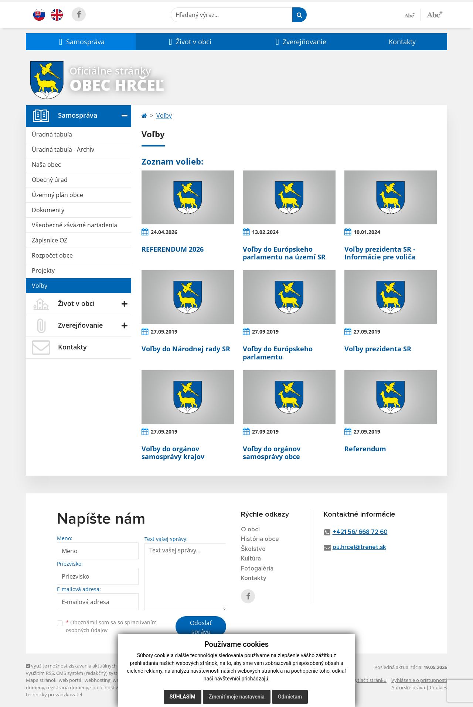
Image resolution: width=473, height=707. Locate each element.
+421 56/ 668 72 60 (360, 532)
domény (35, 687)
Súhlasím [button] (182, 697)
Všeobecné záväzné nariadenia (74, 225)
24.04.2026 (164, 231)
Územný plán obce (57, 195)
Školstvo (253, 549)
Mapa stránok (41, 680)
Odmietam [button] (290, 697)
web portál (70, 680)
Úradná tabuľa (52, 134)
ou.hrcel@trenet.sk (359, 547)
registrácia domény (67, 687)
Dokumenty (48, 210)
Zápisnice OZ (49, 240)
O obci (250, 530)
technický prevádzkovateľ (54, 694)
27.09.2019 (164, 331)
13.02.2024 (265, 231)
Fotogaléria (257, 569)
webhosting (97, 680)
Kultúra (251, 559)
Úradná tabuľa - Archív (63, 149)
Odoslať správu (201, 627)
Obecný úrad (50, 180)
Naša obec (46, 165)
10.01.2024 (367, 231)
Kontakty (402, 41)
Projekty (43, 270)
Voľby (39, 286)
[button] (81, 41)
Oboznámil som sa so (111, 626)
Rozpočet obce (52, 255)
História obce (260, 539)
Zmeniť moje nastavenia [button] (237, 697)
